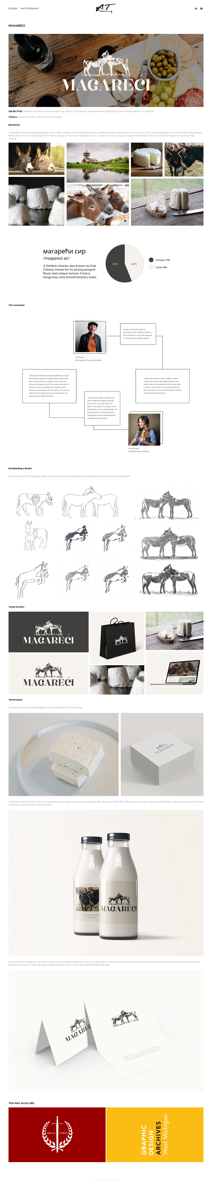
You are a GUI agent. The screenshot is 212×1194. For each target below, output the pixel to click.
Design (13, 8)
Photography (30, 8)
